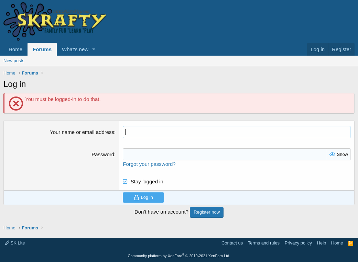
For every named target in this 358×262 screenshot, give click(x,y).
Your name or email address (82, 132)
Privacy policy (298, 243)
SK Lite (15, 243)
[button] (94, 49)
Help (321, 243)
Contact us (232, 243)
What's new (75, 49)
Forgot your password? (149, 164)
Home (15, 49)
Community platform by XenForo (179, 256)
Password (102, 154)
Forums (42, 49)
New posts (13, 60)
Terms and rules (264, 243)
